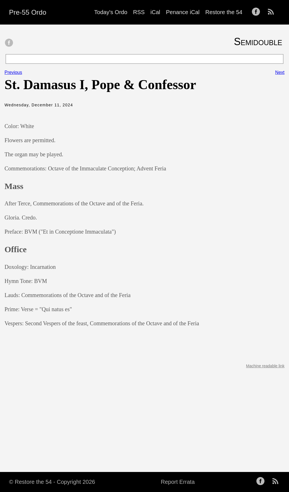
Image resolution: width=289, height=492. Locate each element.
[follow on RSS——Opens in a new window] (272, 12)
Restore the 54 (223, 12)
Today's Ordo (110, 12)
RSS (139, 12)
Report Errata (178, 482)
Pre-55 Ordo (27, 12)
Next (279, 72)
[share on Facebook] (9, 43)
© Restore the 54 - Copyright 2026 (52, 482)
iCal (155, 12)
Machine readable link (265, 366)
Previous (13, 72)
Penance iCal (183, 12)
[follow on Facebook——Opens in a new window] (257, 12)
